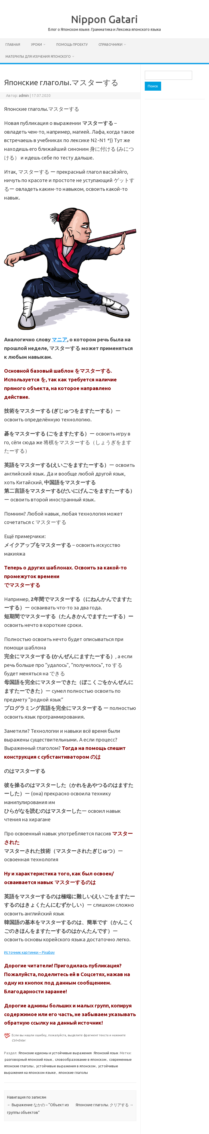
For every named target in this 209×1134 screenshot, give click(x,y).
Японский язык (106, 1053)
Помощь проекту (72, 44)
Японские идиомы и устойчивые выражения (55, 1053)
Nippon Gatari (104, 19)
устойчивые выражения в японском (66, 1066)
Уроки (36, 44)
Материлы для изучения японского (38, 56)
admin (24, 95)
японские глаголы (73, 1072)
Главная (12, 44)
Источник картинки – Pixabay (29, 952)
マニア (59, 339)
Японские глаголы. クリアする (104, 1105)
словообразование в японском (80, 1059)
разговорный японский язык (28, 1059)
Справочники (110, 44)
